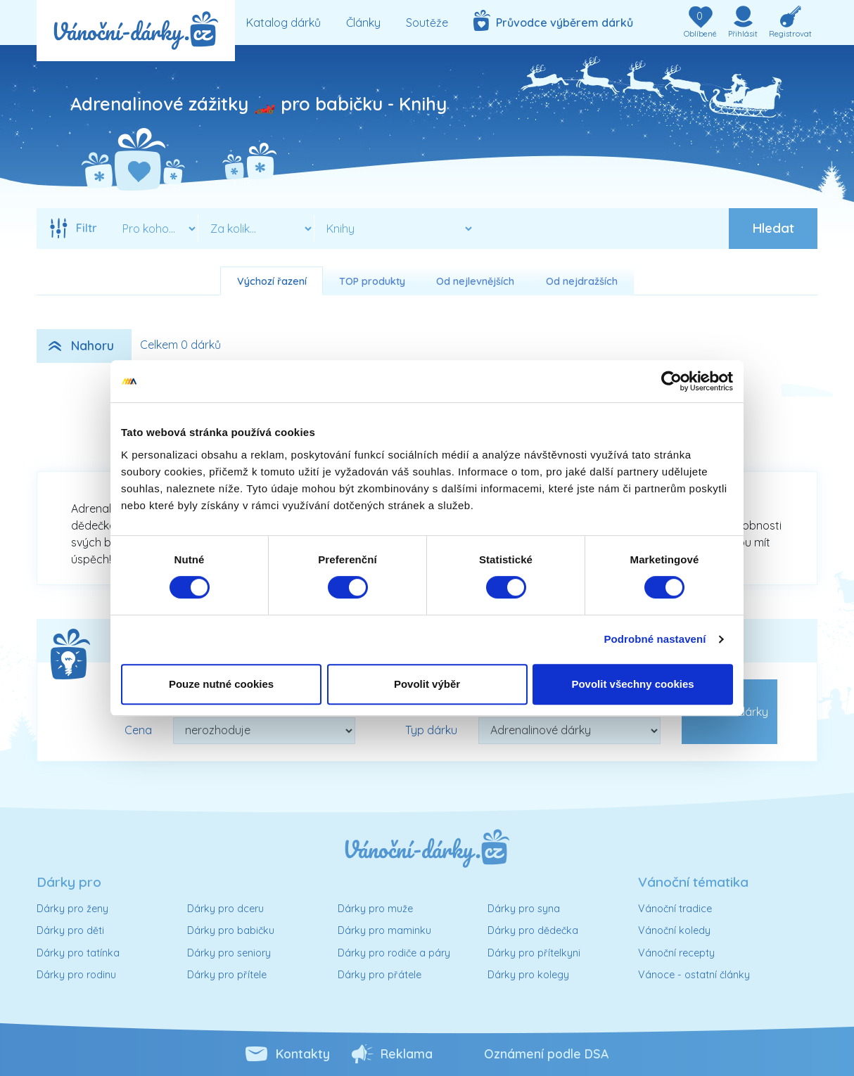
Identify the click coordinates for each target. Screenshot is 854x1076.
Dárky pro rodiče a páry (394, 953)
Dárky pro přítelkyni (533, 953)
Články (363, 22)
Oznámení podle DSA (546, 1053)
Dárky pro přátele (379, 974)
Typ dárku (431, 730)
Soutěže (427, 22)
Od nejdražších (582, 281)
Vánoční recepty (676, 953)
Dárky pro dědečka (532, 930)
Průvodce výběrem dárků (553, 20)
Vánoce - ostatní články (694, 974)
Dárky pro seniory (229, 953)
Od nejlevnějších (475, 281)
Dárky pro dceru (225, 908)
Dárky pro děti (70, 930)
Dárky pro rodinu (76, 974)
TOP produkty (372, 281)
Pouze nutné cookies (221, 684)
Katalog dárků (283, 22)
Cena (138, 730)
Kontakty (303, 1053)
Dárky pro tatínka (78, 953)
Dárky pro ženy (72, 908)
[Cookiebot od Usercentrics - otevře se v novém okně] (671, 381)
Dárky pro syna (523, 908)
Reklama (407, 1053)
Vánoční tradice (675, 908)
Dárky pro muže (375, 908)
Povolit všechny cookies (632, 684)
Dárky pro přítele (227, 974)
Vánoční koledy (674, 930)
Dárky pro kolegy (528, 974)
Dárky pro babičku (230, 930)
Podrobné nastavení (655, 639)
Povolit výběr (427, 684)
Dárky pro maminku (384, 930)
